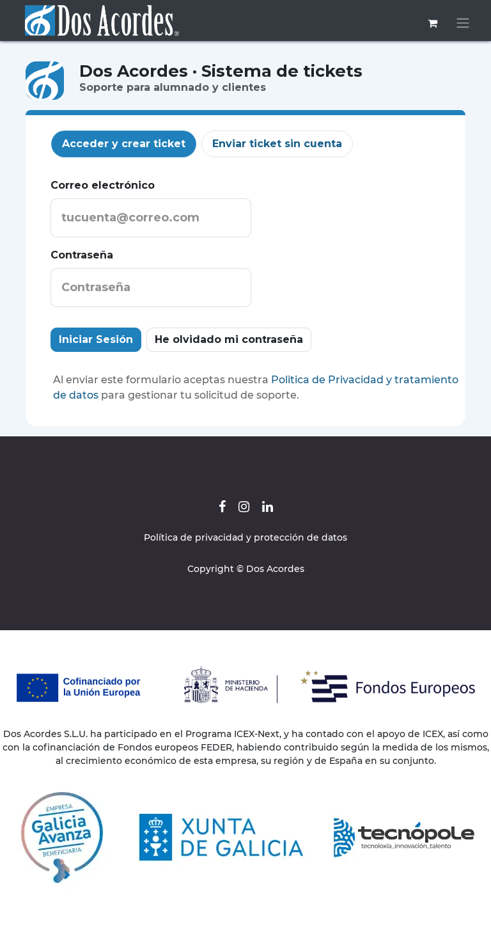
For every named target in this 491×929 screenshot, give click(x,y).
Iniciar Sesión (96, 339)
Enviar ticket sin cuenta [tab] (277, 144)
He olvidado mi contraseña (229, 339)
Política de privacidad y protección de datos (245, 537)
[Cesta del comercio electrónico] (432, 23)
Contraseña (82, 255)
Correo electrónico (103, 185)
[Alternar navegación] (463, 23)
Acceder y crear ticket (123, 144)
